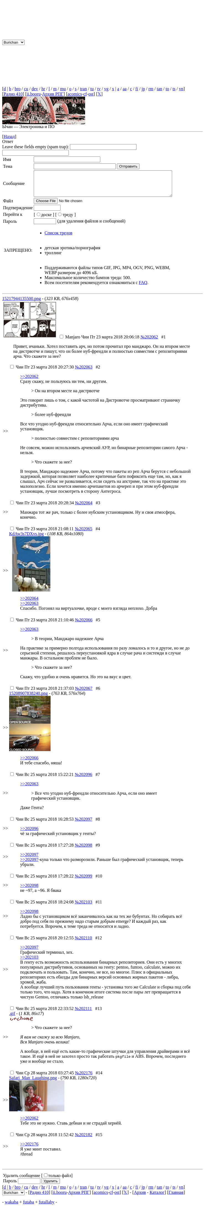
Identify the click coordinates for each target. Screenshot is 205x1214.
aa (125, 88)
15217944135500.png (21, 303)
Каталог (156, 1197)
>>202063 (29, 608)
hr (43, 88)
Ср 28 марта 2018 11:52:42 (42, 1139)
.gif (12, 1018)
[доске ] (44, 219)
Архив (140, 1197)
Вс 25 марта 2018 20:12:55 (41, 942)
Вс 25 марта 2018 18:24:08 (41, 907)
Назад (9, 136)
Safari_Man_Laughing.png (33, 1082)
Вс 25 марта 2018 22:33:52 (41, 1013)
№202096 (83, 779)
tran (83, 88)
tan (159, 88)
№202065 (83, 533)
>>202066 (29, 762)
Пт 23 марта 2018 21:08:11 (42, 533)
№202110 (83, 942)
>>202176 (29, 1149)
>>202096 (29, 833)
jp (143, 88)
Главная (176, 1197)
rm (150, 88)
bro (17, 88)
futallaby (46, 1207)
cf (85, 94)
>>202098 (29, 890)
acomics (74, 94)
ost (91, 94)
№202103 (83, 907)
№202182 (83, 1139)
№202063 (83, 372)
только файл (57, 1180)
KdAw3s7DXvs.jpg (26, 538)
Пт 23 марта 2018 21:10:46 (42, 624)
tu (92, 88)
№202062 (149, 342)
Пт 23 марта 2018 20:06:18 (99, 342)
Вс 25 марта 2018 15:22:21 (41, 779)
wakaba (11, 1207)
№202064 (83, 507)
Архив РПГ (52, 94)
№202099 (83, 881)
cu (26, 88)
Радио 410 (13, 94)
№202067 (83, 693)
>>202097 (29, 859)
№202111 (83, 1013)
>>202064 (29, 603)
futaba (28, 1207)
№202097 (83, 824)
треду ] (67, 219)
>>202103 (29, 962)
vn (181, 88)
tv (99, 88)
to (167, 88)
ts (173, 88)
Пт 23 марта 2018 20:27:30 (42, 372)
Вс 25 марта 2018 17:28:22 (41, 881)
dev (34, 88)
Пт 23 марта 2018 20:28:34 (42, 507)
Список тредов (58, 237)
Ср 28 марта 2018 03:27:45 (42, 1077)
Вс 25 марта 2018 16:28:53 (41, 824)
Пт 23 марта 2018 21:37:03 (42, 693)
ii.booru (34, 94)
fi (136, 88)
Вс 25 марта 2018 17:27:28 (41, 850)
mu (62, 88)
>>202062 (29, 381)
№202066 (83, 624)
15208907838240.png (28, 698)
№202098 (83, 850)
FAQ (143, 287)
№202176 (83, 1077)
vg (106, 88)
